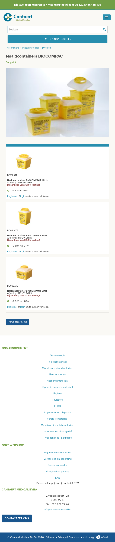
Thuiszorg (57, 399)
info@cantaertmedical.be (57, 509)
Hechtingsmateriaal (57, 380)
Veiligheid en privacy (57, 471)
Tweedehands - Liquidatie (57, 437)
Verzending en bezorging (58, 458)
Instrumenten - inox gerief (57, 431)
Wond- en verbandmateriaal (57, 368)
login (22, 196)
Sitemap (50, 537)
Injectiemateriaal (30, 47)
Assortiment (13, 47)
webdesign (95, 537)
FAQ (57, 477)
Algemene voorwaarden (57, 452)
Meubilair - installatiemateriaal (57, 425)
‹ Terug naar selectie (17, 322)
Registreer (12, 196)
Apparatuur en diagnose (57, 412)
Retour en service (57, 465)
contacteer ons (17, 518)
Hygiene (57, 393)
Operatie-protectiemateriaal (57, 387)
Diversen (46, 47)
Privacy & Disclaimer (69, 537)
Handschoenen (57, 374)
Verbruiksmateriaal (57, 418)
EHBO (57, 406)
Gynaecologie (57, 355)
